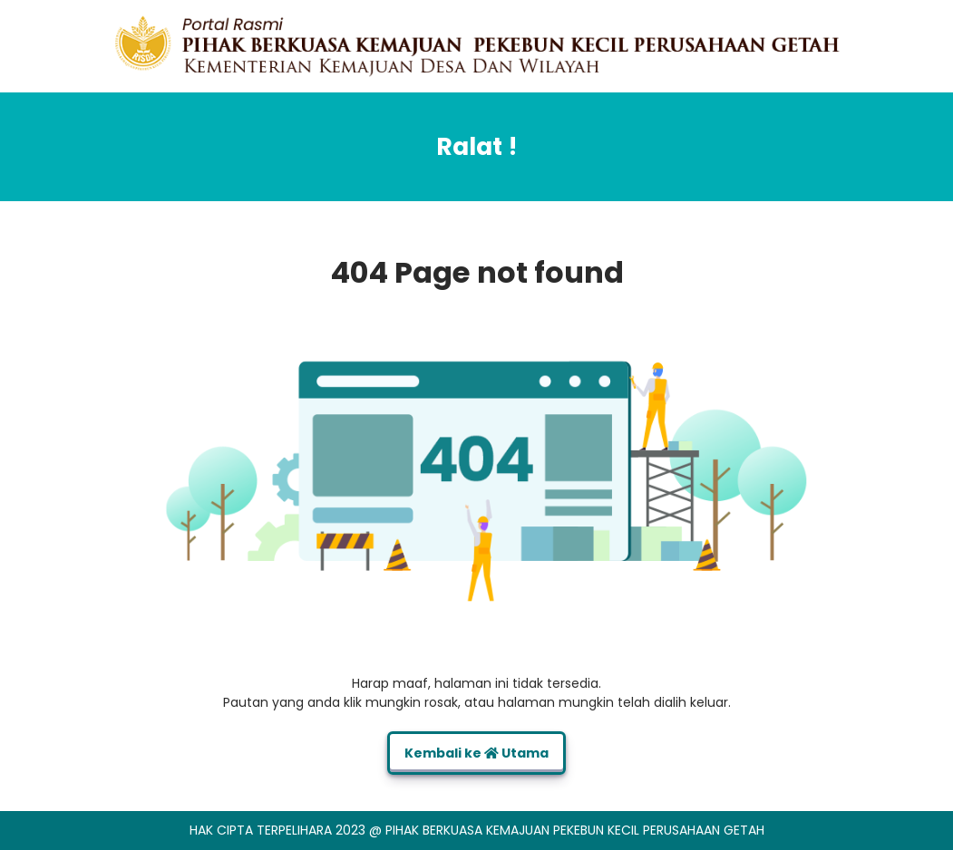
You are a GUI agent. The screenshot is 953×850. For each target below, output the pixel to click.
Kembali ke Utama (476, 753)
